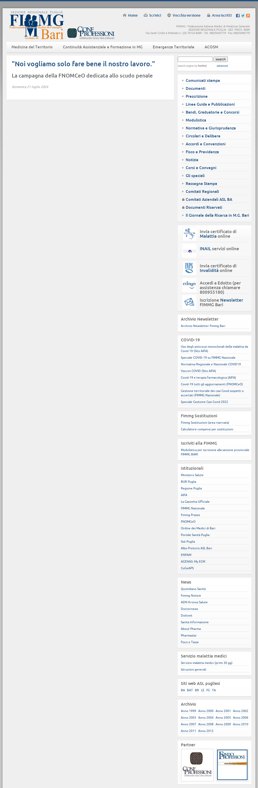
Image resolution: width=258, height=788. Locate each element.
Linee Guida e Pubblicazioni (210, 104)
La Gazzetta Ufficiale (195, 501)
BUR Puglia (188, 481)
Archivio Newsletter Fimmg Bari (203, 325)
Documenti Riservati (204, 207)
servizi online (219, 248)
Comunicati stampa (203, 80)
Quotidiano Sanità (193, 588)
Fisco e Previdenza (202, 152)
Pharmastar (189, 635)
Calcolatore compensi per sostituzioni (207, 429)
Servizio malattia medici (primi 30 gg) (206, 662)
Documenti (195, 88)
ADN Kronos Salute (194, 602)
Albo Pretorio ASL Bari (196, 548)
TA (214, 690)
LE (202, 690)
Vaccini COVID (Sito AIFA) (198, 371)
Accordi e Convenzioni (206, 144)
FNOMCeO (188, 521)
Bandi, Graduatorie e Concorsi (212, 112)
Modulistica (196, 120)
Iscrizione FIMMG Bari (221, 302)
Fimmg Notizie (191, 595)
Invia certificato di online (218, 233)
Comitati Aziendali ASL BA (209, 199)
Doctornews (189, 608)
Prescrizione (197, 96)
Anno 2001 (223, 711)
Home (133, 15)
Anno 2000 (206, 711)
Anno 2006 (240, 717)
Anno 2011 (188, 730)
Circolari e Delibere (203, 136)
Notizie (192, 160)
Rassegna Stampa (201, 183)
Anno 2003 (188, 717)
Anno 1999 (188, 711)
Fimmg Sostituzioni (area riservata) (205, 422)
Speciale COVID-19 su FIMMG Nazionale (208, 357)
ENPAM (186, 554)
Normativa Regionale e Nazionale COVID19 (211, 364)
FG (208, 690)
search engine (186, 65)
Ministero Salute (192, 475)
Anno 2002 (240, 711)
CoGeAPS (187, 568)
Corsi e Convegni (201, 168)
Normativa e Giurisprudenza (211, 128)
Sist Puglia (188, 541)
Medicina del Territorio (32, 47)
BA (183, 690)
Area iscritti (222, 15)
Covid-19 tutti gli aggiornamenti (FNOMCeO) (212, 384)
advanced (222, 65)
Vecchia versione (187, 15)
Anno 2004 (206, 717)
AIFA (184, 495)
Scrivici (155, 15)
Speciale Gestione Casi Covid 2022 (204, 401)
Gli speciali (195, 175)
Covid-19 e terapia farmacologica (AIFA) (208, 377)
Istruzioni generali (193, 669)
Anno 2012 (206, 730)
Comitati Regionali (202, 191)
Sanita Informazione (195, 622)
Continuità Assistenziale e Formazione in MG (103, 47)
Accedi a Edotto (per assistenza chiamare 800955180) (220, 287)
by (200, 65)
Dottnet (186, 615)
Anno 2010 (240, 724)
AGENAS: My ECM (193, 561)
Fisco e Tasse (190, 642)
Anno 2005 (223, 717)
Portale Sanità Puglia (195, 535)
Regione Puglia (191, 488)
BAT (190, 690)
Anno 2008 (206, 724)
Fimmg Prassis (190, 515)
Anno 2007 (188, 724)
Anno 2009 (223, 724)
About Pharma (191, 628)
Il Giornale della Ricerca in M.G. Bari (217, 215)
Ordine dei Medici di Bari (198, 528)
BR (197, 690)
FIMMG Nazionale (193, 508)
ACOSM (211, 47)
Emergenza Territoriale (173, 47)
